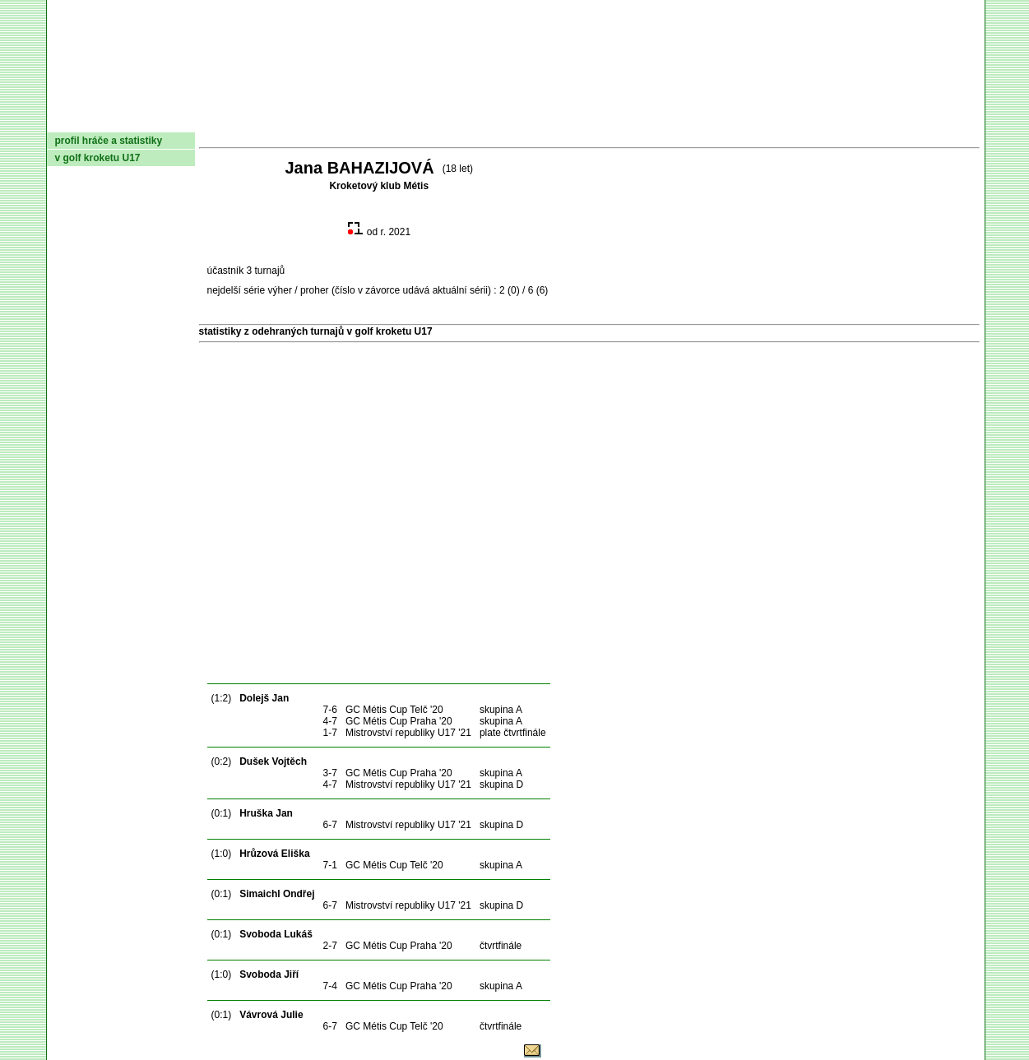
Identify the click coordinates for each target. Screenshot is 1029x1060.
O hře (668, 119)
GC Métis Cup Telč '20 (394, 709)
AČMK (134, 119)
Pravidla (601, 119)
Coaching (809, 119)
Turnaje (437, 119)
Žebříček (518, 119)
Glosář (729, 119)
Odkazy (894, 119)
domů (74, 119)
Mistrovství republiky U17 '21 (408, 732)
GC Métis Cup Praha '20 (398, 721)
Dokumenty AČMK (256, 119)
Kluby (372, 119)
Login (958, 119)
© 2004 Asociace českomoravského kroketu (427, 1054)
